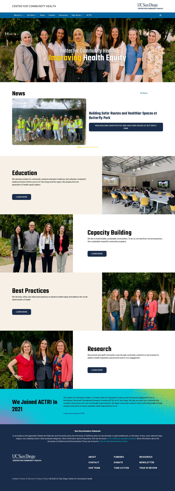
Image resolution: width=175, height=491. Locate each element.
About (92, 457)
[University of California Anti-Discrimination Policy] (113, 441)
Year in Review (148, 468)
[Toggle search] (160, 15)
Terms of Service (27, 479)
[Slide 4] (91, 147)
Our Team (94, 468)
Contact (93, 462)
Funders (52, 15)
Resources (63, 15)
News (42, 15)
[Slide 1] (79, 147)
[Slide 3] (87, 147)
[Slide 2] (83, 147)
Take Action (121, 468)
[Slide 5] (96, 147)
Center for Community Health (34, 6)
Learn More (21, 197)
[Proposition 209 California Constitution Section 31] (121, 438)
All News (144, 93)
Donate (118, 462)
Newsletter (146, 462)
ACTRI (89, 15)
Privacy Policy (42, 479)
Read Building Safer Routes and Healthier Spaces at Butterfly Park (126, 126)
